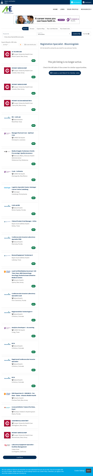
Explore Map (41, 29)
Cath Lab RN (16, 205)
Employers (87, 2)
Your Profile (73, 9)
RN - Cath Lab (16, 117)
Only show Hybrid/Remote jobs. (14, 37)
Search (25, 29)
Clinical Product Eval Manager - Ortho (24, 221)
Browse (32, 29)
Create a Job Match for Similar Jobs (64, 73)
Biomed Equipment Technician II (22, 255)
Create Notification (30, 44)
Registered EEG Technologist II (22, 311)
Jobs (62, 9)
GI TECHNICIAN (17, 52)
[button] (86, 34)
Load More (20, 457)
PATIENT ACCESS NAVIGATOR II (22, 101)
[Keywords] (19, 34)
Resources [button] (86, 9)
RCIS (13, 343)
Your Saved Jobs (65, 29)
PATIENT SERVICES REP (19, 68)
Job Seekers (76, 2)
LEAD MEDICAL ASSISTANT (20, 421)
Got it (88, 470)
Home (55, 9)
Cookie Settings (79, 470)
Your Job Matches (52, 29)
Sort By (5, 44)
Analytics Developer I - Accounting (23, 327)
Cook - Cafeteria (17, 171)
